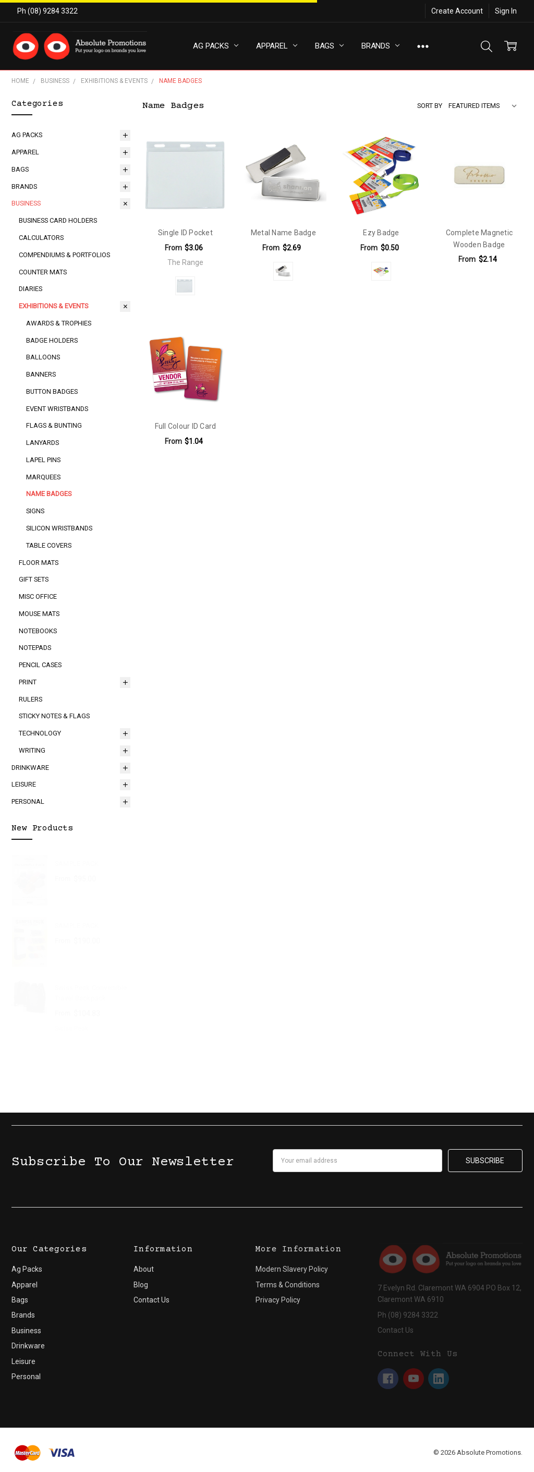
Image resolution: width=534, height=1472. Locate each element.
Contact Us (151, 1300)
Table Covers (48, 545)
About (144, 1269)
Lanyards (42, 443)
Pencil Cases (40, 665)
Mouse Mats (39, 614)
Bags (329, 46)
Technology (40, 733)
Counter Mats (43, 272)
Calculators (41, 238)
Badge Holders (52, 340)
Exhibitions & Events (53, 306)
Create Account (457, 11)
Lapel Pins (43, 460)
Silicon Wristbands (59, 528)
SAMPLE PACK (77, 863)
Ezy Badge (381, 232)
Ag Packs (215, 46)
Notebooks (38, 631)
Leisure (23, 784)
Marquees (43, 477)
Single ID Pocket (185, 232)
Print (28, 682)
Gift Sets (33, 579)
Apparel (276, 46)
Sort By (429, 106)
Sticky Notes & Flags (54, 716)
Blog (141, 1285)
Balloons (43, 357)
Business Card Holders (58, 220)
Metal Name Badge (283, 232)
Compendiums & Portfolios (64, 255)
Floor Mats (38, 562)
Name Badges (48, 494)
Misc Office (38, 596)
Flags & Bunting (54, 425)
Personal (27, 801)
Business (26, 203)
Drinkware (30, 767)
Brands (380, 46)
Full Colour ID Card (185, 426)
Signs (35, 511)
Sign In (506, 11)
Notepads (35, 647)
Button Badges (52, 391)
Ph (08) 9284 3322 (47, 11)
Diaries (30, 289)
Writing (32, 750)
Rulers (30, 699)
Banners (41, 374)
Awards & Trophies (58, 323)
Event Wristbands (57, 409)
